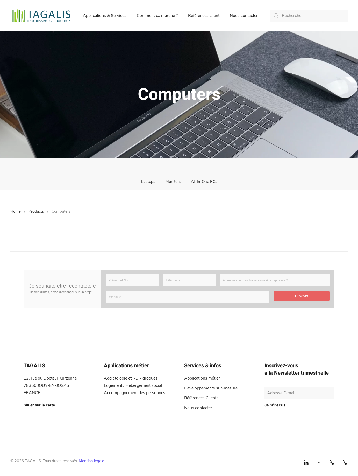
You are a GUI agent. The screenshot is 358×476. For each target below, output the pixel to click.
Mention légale (91, 461)
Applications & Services (104, 15)
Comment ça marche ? (157, 15)
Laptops (148, 181)
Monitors (173, 181)
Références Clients (201, 398)
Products (36, 211)
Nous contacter (244, 15)
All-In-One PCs (204, 181)
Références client (203, 15)
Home (15, 211)
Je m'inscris (274, 405)
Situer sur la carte (39, 405)
